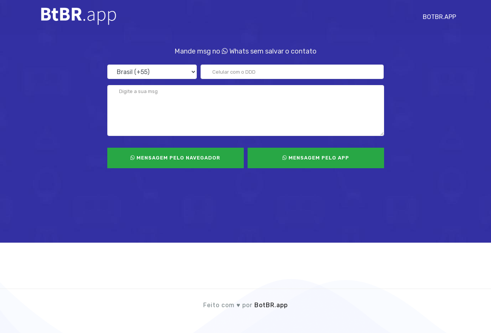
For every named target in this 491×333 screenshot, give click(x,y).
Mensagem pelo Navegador (175, 158)
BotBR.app (439, 15)
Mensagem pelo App (315, 158)
